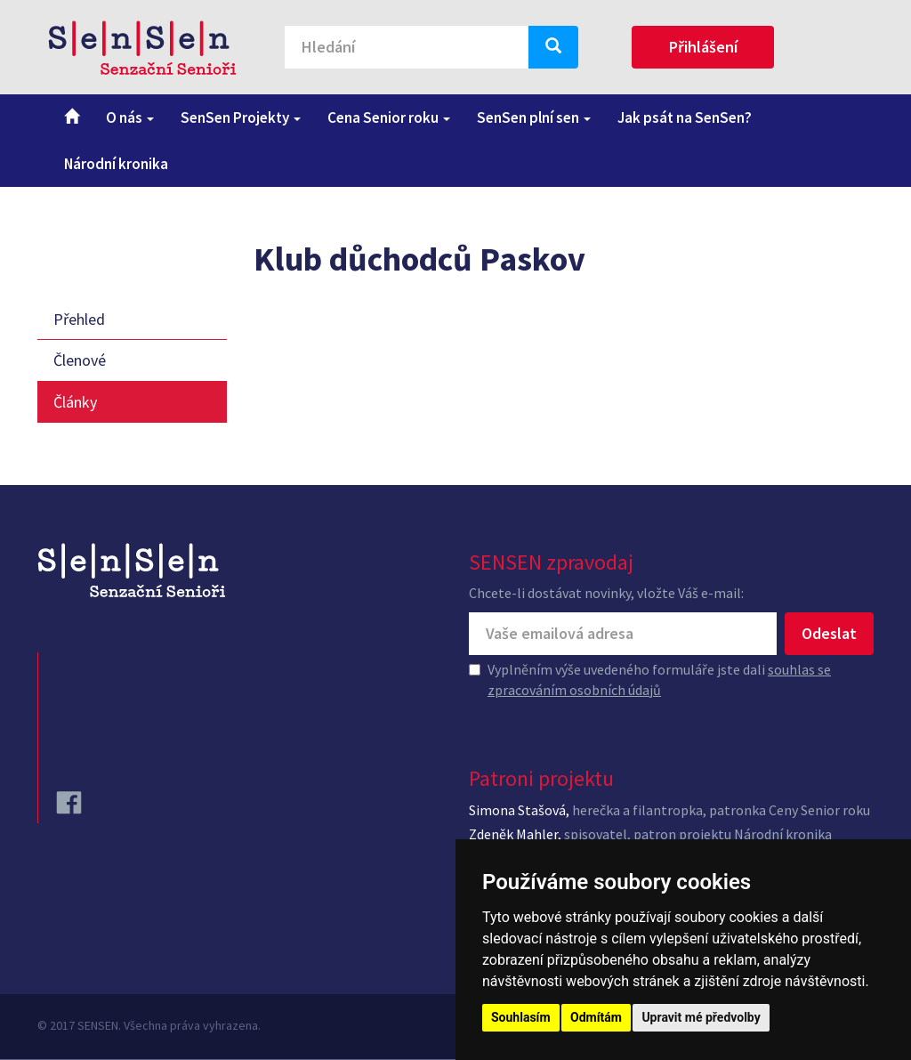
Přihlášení (703, 46)
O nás (130, 117)
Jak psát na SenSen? (684, 117)
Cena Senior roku (388, 117)
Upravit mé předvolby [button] (700, 1017)
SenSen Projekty (241, 117)
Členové (79, 360)
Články (75, 402)
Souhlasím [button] (521, 1017)
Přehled (79, 319)
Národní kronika (116, 164)
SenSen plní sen (534, 117)
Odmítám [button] (596, 1017)
